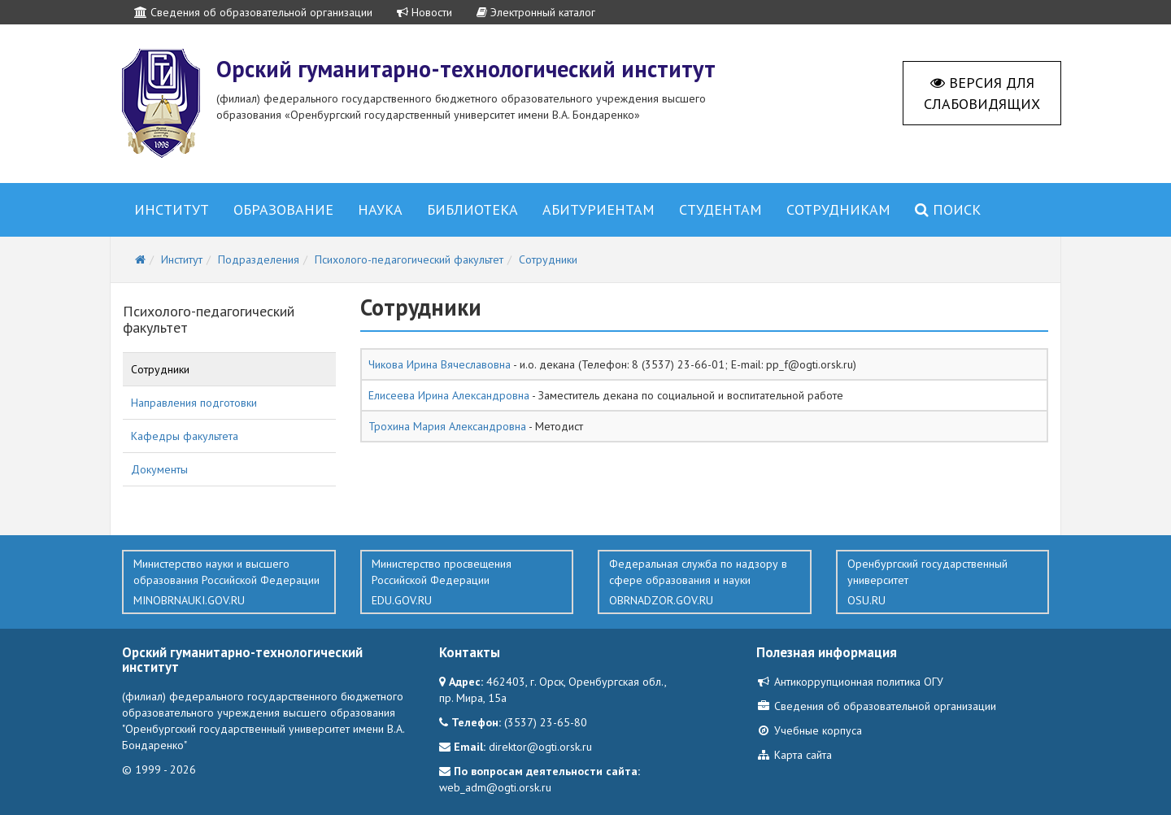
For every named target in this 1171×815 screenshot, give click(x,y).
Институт (171, 209)
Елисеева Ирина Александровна (448, 395)
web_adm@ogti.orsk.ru (495, 787)
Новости (424, 12)
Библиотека (472, 209)
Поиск (948, 209)
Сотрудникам (838, 209)
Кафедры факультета (184, 436)
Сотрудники (160, 369)
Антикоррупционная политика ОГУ (849, 681)
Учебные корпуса (809, 730)
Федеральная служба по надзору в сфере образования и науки (704, 582)
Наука (380, 209)
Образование (283, 209)
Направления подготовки (194, 402)
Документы (159, 469)
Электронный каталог (536, 12)
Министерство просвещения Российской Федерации (467, 582)
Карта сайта (794, 754)
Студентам (720, 209)
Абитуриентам (598, 209)
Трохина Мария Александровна (447, 426)
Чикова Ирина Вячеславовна (439, 364)
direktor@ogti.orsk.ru (540, 746)
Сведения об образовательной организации (253, 12)
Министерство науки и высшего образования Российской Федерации (228, 582)
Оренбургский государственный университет (942, 582)
